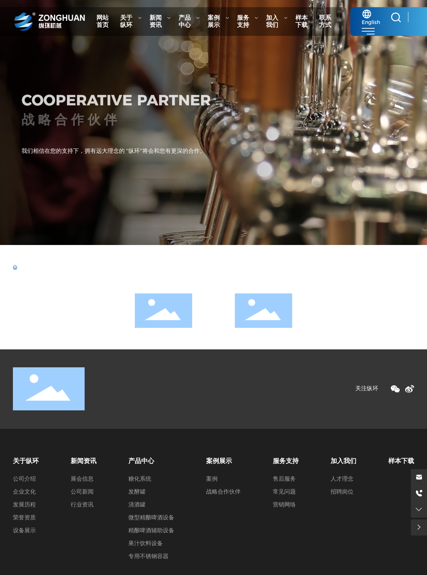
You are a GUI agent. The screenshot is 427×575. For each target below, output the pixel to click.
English (371, 22)
